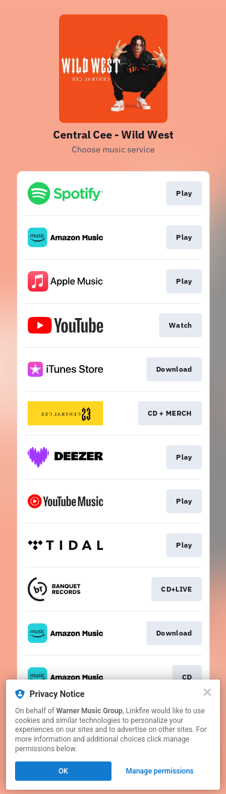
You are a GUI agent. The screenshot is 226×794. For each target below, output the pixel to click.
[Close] (207, 692)
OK (63, 771)
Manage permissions (160, 771)
